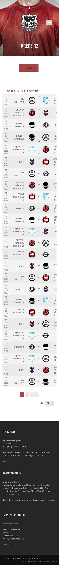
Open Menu (49, 22)
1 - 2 (39, 137)
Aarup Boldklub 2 (18, 196)
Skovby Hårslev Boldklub (18, 112)
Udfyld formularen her (11, 523)
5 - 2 (39, 125)
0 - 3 (39, 113)
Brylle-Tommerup (18, 125)
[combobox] (49, 403)
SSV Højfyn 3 (19, 100)
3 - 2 (39, 162)
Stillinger (29, 68)
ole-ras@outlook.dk (10, 494)
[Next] (36, 394)
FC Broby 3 (18, 208)
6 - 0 (39, 149)
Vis (41, 403)
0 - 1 (39, 100)
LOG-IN (5, 461)
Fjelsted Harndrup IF (18, 149)
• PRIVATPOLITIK (9, 544)
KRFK (56, 112)
